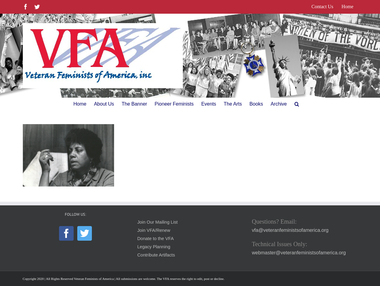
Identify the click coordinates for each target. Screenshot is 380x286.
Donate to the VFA (155, 238)
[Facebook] (66, 233)
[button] (297, 104)
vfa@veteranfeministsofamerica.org (290, 230)
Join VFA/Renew (153, 230)
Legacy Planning (153, 246)
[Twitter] (84, 233)
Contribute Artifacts (156, 255)
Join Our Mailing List (157, 222)
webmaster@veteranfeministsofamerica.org (299, 252)
